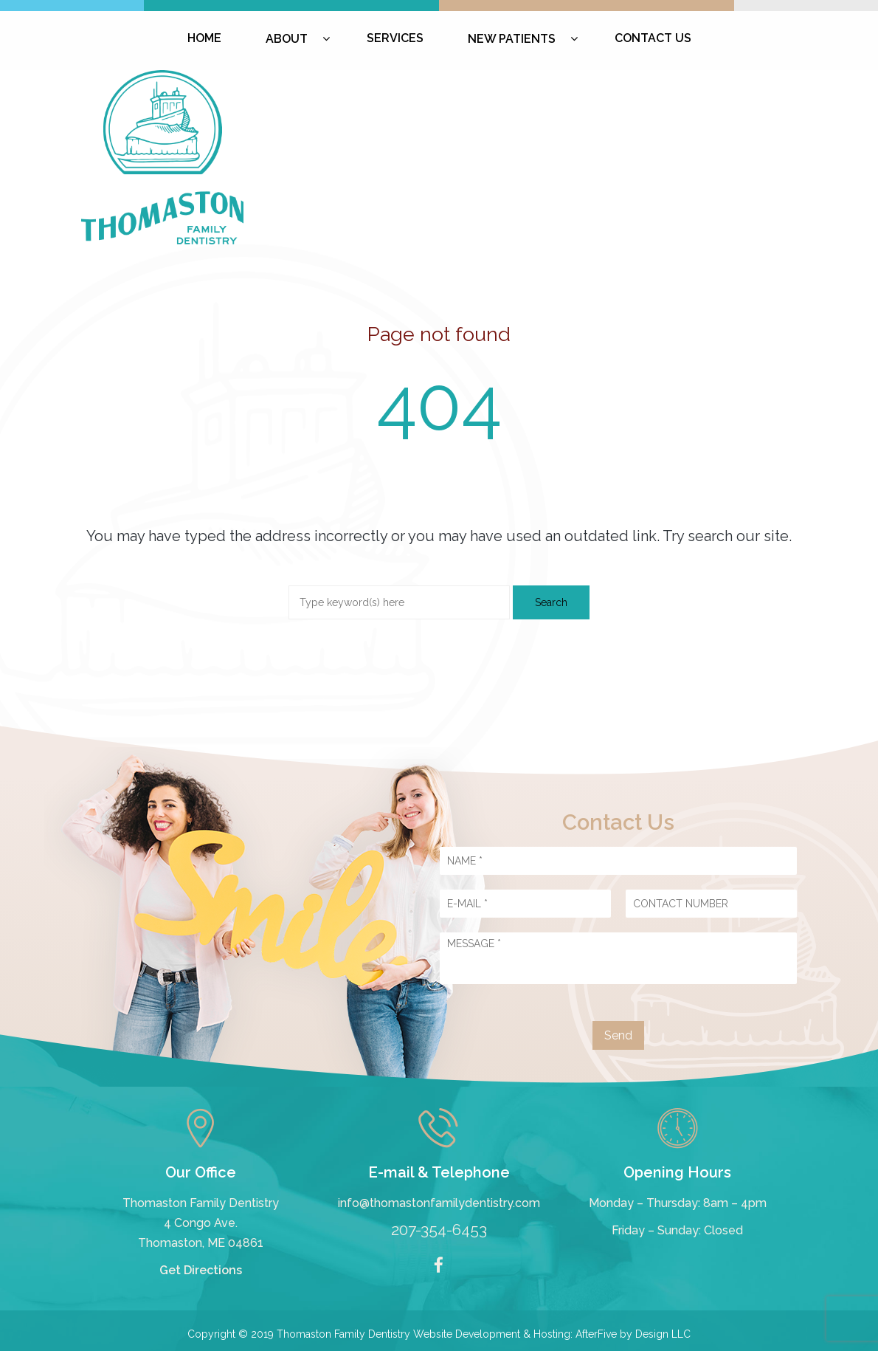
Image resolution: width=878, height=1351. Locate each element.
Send (618, 1035)
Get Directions (200, 1270)
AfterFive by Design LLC (633, 1334)
